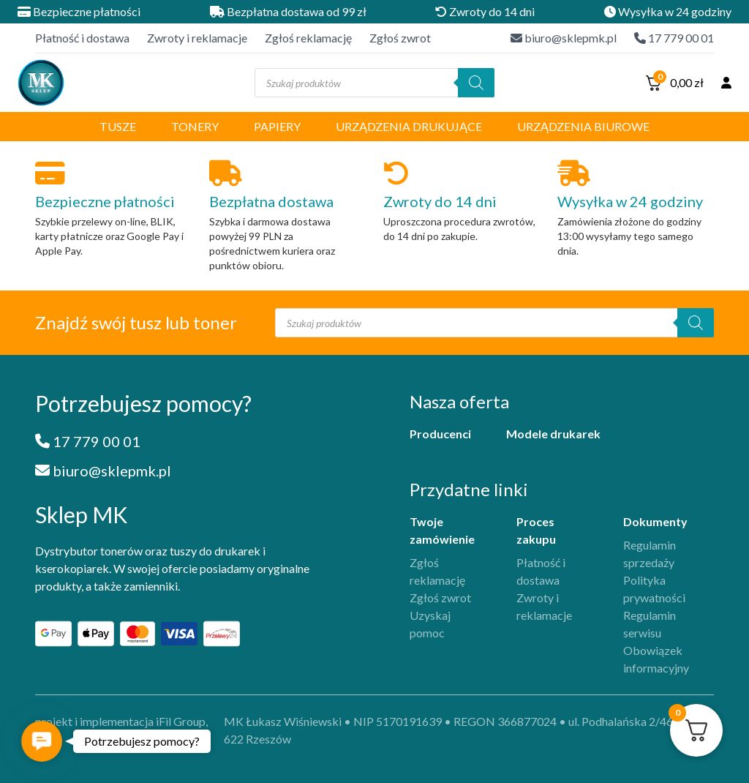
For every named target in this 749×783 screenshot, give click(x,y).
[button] (41, 741)
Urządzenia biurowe (583, 126)
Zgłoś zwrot (400, 38)
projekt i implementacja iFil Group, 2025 (121, 730)
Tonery (195, 126)
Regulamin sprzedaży (649, 553)
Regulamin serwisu (649, 624)
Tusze (117, 126)
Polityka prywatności (654, 588)
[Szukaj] (476, 82)
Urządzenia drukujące (409, 126)
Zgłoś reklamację (308, 38)
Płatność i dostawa (82, 38)
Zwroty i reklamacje (197, 38)
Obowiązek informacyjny (656, 659)
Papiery (277, 126)
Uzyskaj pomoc (430, 624)
